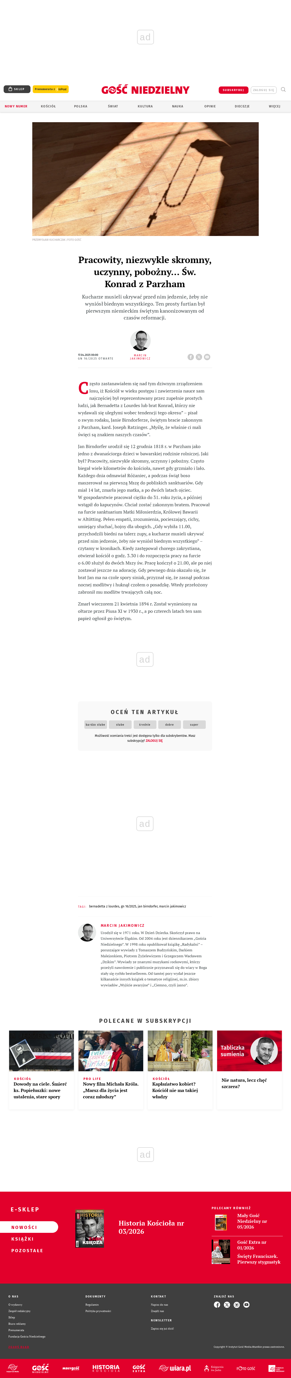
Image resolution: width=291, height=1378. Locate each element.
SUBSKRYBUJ (233, 90)
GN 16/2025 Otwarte (96, 358)
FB (192, 355)
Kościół (48, 106)
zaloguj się (263, 90)
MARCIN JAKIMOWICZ (172, 906)
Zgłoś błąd (18, 1347)
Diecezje (242, 106)
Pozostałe (21, 1250)
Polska (80, 106)
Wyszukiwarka (283, 89)
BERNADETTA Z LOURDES (104, 906)
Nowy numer (16, 106)
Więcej (274, 106)
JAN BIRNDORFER (148, 906)
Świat (113, 106)
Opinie (210, 106)
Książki (21, 1238)
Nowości (21, 1227)
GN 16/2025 (128, 906)
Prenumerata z (51, 89)
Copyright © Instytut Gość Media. (233, 1346)
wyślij (208, 355)
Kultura (145, 106)
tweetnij (200, 355)
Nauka (177, 106)
